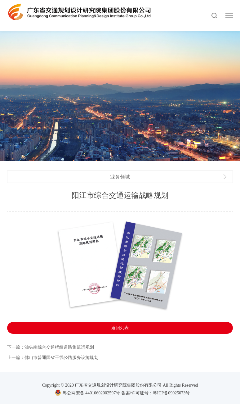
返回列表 (120, 330)
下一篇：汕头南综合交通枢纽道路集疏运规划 (50, 349)
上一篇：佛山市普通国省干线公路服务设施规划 (52, 360)
